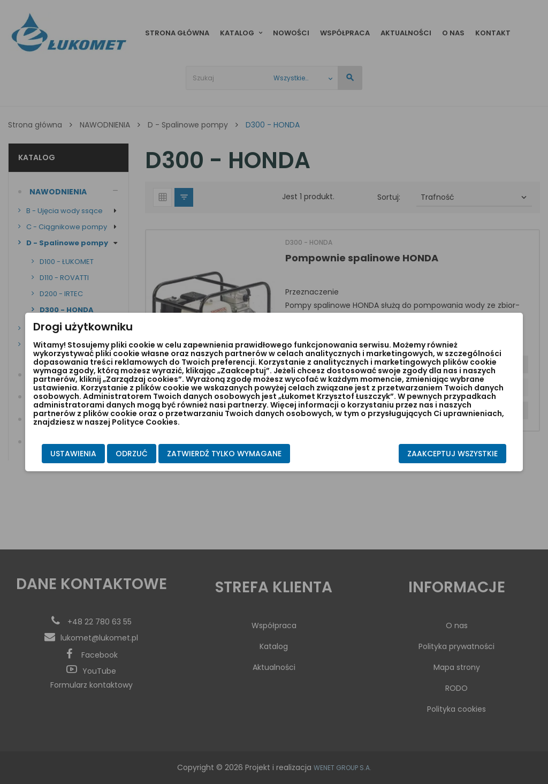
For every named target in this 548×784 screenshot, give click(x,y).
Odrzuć (119, 453)
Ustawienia (61, 453)
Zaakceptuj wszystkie (465, 453)
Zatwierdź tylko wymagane (212, 453)
